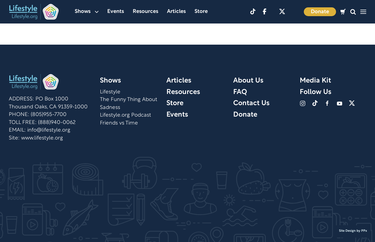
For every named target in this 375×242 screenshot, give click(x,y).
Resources (145, 11)
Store (201, 11)
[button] (353, 12)
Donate (320, 11)
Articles (176, 11)
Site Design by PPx (353, 230)
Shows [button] (86, 11)
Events (115, 11)
